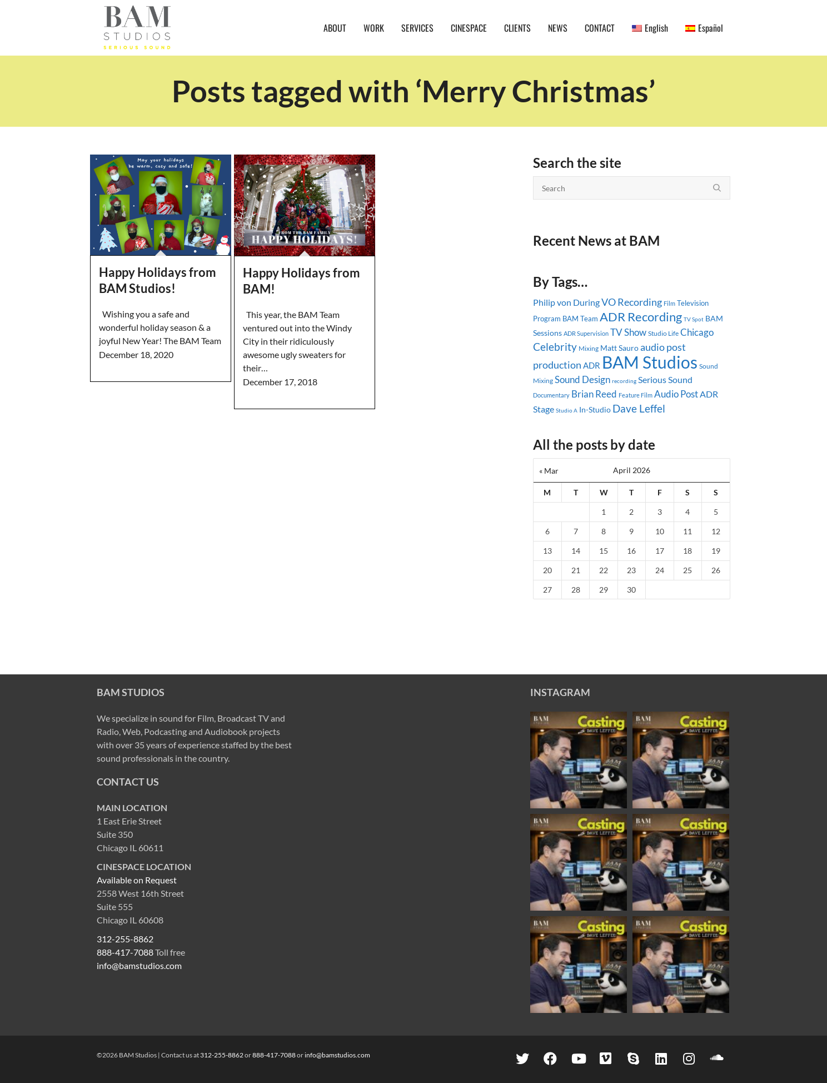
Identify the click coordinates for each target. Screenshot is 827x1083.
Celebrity (555, 347)
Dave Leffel (638, 408)
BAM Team (580, 318)
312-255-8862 (125, 938)
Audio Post (676, 394)
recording (624, 380)
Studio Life (663, 333)
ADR (591, 365)
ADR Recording (641, 316)
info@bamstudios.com (139, 965)
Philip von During (566, 302)
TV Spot (694, 319)
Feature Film (635, 395)
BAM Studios (650, 362)
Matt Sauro (619, 347)
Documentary (551, 395)
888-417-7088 (125, 952)
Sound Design (582, 379)
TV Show (628, 332)
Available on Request (137, 880)
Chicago (697, 332)
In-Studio (595, 409)
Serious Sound (665, 379)
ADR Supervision (586, 333)
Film (669, 303)
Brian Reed (594, 394)
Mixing (589, 348)
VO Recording (631, 302)
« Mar (549, 470)
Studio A (566, 410)
